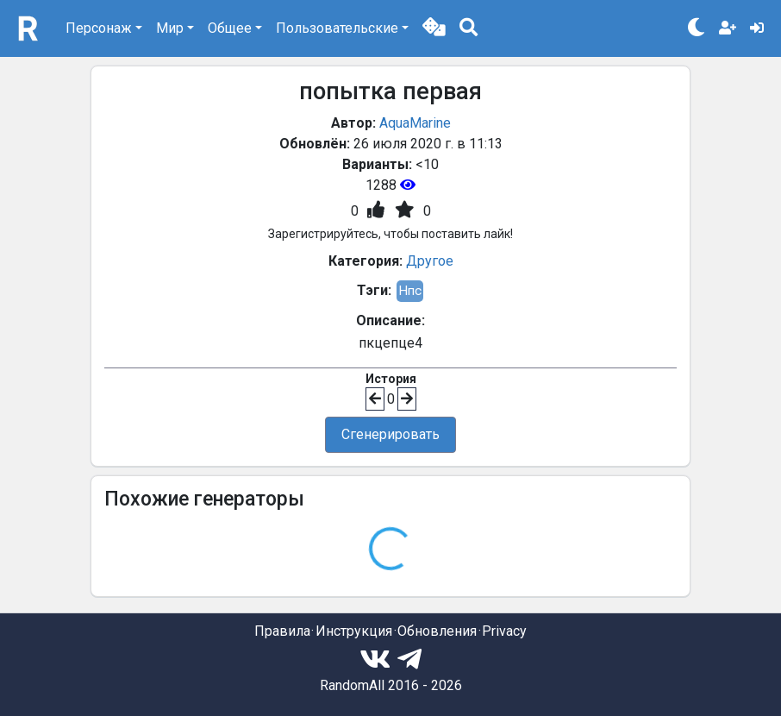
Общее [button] (230, 28)
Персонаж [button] (99, 28)
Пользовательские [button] (337, 28)
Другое (429, 261)
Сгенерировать (390, 434)
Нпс (410, 290)
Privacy (504, 631)
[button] (434, 28)
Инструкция (354, 631)
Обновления (437, 631)
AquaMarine (415, 123)
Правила (282, 631)
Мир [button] (170, 28)
